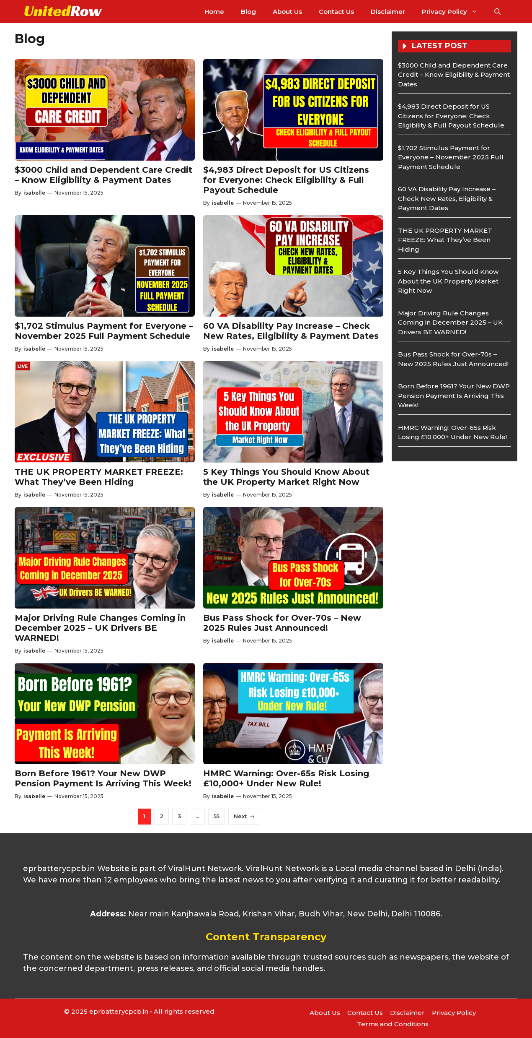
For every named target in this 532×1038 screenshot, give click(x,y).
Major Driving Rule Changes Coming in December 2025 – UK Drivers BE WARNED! (100, 628)
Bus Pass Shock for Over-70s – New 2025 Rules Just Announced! (282, 623)
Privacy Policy (454, 11)
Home (214, 12)
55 (217, 816)
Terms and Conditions (393, 1024)
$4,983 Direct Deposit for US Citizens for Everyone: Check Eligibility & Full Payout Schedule (286, 180)
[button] (497, 11)
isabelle (34, 193)
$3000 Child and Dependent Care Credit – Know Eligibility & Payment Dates (103, 175)
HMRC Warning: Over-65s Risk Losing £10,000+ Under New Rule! (286, 778)
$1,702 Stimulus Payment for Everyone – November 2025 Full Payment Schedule (104, 331)
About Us (287, 12)
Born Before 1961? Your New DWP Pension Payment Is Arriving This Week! (103, 778)
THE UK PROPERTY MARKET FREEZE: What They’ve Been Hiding (99, 477)
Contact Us (336, 12)
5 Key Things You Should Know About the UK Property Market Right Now (286, 477)
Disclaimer (388, 12)
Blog (248, 12)
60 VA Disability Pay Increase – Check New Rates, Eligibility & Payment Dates (291, 331)
